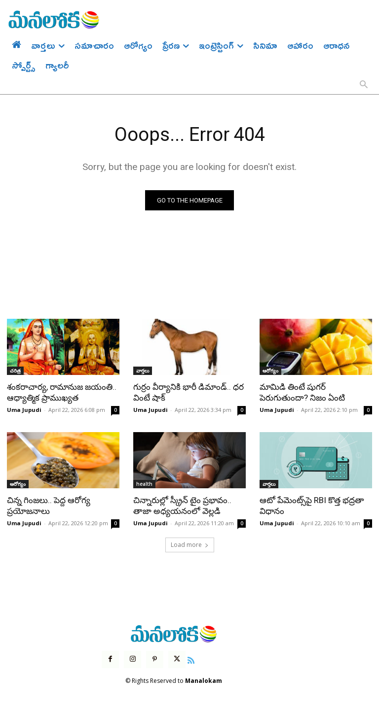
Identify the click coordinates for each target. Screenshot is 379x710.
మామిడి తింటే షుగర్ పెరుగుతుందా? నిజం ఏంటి (302, 392)
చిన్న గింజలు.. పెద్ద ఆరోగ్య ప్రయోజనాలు (48, 505)
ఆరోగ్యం (270, 370)
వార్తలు (142, 370)
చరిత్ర (15, 370)
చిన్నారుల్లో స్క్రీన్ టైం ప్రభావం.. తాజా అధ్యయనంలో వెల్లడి (182, 505)
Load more (190, 545)
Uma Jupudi (24, 409)
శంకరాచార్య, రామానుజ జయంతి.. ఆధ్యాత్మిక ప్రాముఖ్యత (61, 392)
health (144, 483)
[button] (363, 85)
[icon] (191, 659)
